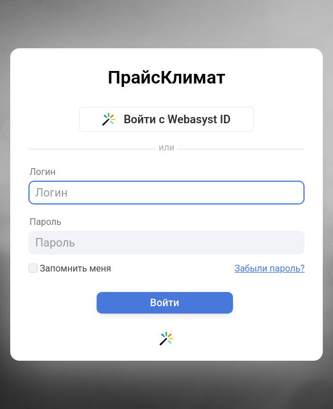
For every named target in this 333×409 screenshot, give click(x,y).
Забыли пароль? (270, 269)
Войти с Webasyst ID (166, 119)
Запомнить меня (69, 268)
